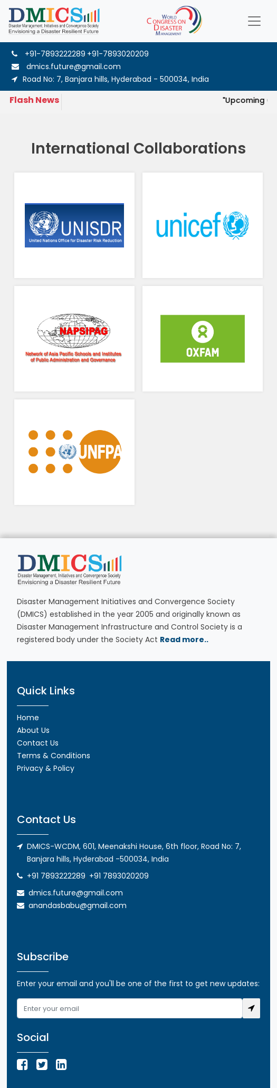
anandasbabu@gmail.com (77, 905)
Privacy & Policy (45, 768)
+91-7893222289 (55, 54)
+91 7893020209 (119, 876)
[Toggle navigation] (254, 21)
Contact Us (38, 743)
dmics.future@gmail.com (66, 66)
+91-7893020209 (118, 54)
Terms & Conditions (53, 755)
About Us (33, 730)
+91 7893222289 (56, 876)
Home (28, 717)
